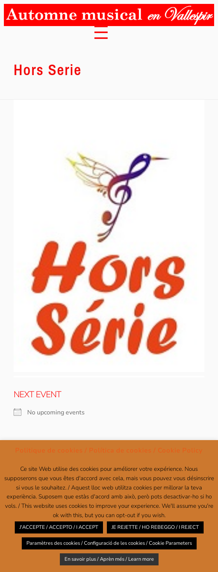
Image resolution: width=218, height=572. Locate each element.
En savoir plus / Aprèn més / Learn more (109, 559)
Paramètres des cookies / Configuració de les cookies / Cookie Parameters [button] (109, 543)
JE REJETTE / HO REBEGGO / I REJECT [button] (155, 527)
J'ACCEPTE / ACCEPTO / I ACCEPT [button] (58, 527)
